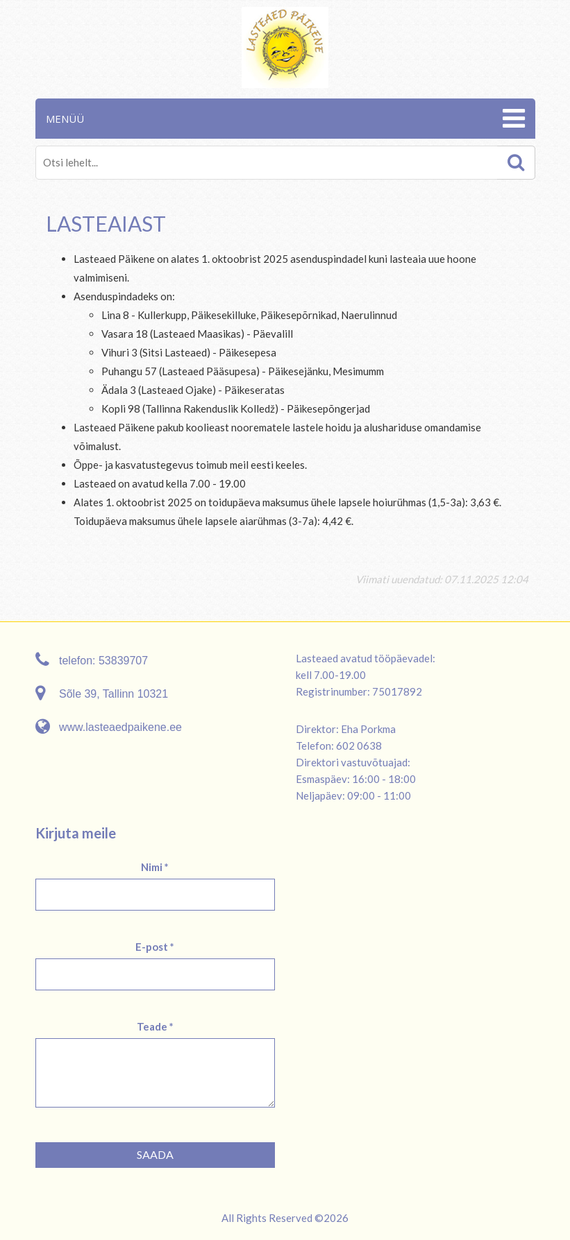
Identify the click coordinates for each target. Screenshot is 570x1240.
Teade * (155, 1026)
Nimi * (155, 867)
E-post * (154, 946)
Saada (155, 1154)
